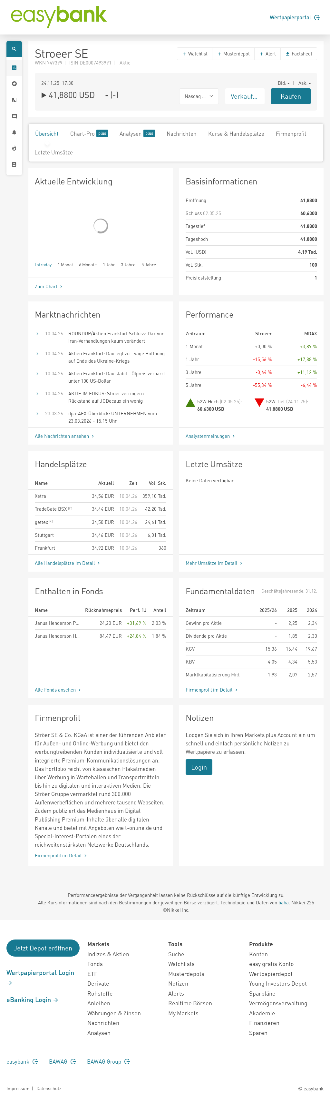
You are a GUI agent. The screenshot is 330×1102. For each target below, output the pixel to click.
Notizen (178, 983)
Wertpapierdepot (271, 973)
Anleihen (98, 1003)
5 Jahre (148, 264)
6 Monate (88, 264)
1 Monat (65, 264)
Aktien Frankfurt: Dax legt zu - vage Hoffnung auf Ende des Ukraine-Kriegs (116, 357)
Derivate (98, 983)
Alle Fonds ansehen (58, 689)
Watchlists (181, 963)
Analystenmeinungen (211, 436)
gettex (44, 522)
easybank (22, 1061)
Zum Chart (49, 286)
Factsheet (298, 53)
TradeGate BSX (53, 509)
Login (199, 767)
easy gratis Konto (271, 963)
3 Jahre (128, 264)
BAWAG (62, 1061)
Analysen (137, 133)
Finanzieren (264, 1022)
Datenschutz (48, 1088)
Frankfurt (45, 548)
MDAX (310, 333)
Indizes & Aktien (108, 954)
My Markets (183, 1013)
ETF (92, 973)
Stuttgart (44, 535)
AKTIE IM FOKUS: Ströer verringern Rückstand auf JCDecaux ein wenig (106, 397)
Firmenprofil (291, 133)
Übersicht (47, 133)
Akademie (262, 1013)
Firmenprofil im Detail (212, 689)
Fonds (95, 963)
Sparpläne (262, 993)
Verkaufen (245, 96)
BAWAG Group (108, 1061)
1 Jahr (109, 264)
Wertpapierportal (295, 17)
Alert (267, 53)
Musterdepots (186, 973)
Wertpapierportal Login (40, 977)
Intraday (43, 264)
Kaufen (291, 96)
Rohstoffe (100, 993)
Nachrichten (182, 133)
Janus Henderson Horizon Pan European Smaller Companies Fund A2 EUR (57, 636)
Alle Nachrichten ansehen (65, 436)
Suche (176, 954)
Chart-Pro (89, 133)
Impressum (17, 1088)
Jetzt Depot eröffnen (43, 948)
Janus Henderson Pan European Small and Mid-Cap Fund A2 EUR (57, 623)
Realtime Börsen (190, 1003)
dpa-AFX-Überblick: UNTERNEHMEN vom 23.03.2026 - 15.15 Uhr (112, 417)
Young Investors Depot (278, 983)
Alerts (176, 993)
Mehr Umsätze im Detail (215, 563)
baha (283, 902)
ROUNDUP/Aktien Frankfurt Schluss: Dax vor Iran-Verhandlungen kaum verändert (116, 337)
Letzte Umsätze (53, 152)
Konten (258, 954)
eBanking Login (32, 999)
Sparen (258, 1032)
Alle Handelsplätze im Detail (68, 563)
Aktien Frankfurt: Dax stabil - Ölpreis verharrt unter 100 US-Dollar (116, 377)
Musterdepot (233, 53)
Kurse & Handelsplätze (236, 133)
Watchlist (195, 53)
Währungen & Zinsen (114, 1013)
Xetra (40, 496)
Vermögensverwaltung (278, 1003)
